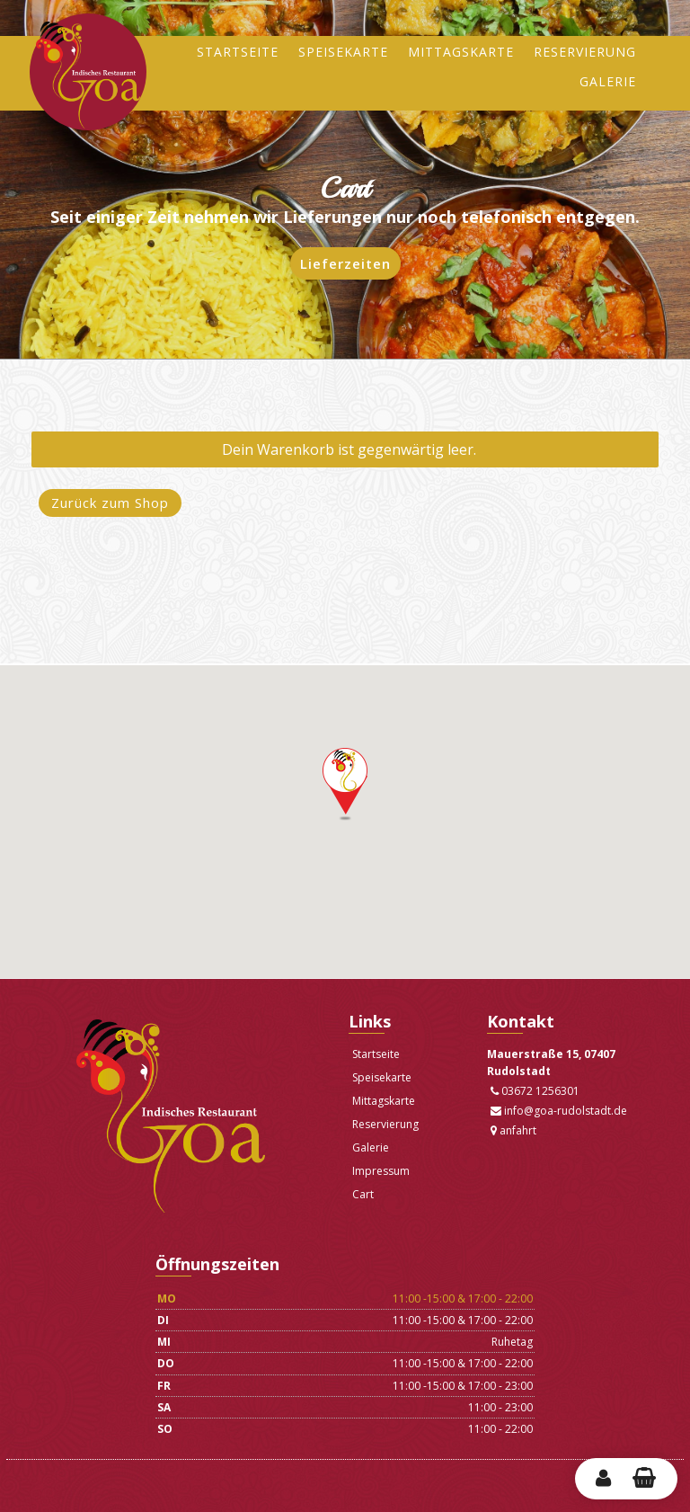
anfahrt (513, 1130)
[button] (345, 785)
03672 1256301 (535, 1090)
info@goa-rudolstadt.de (559, 1110)
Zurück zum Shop (110, 502)
